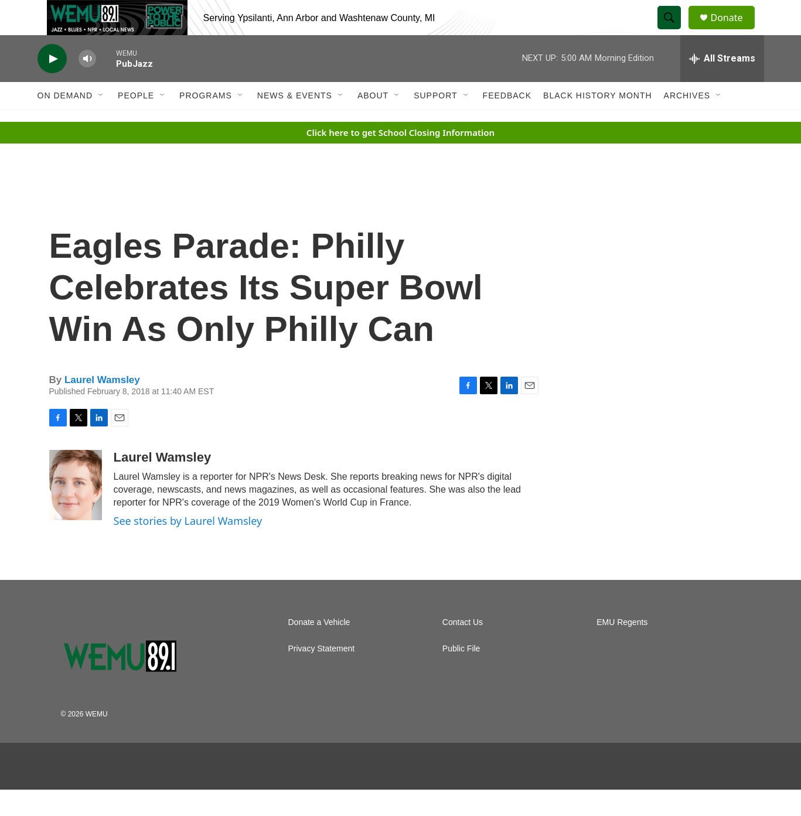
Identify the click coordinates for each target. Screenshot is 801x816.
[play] (52, 85)
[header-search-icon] (675, 31)
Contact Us (462, 648)
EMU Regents (622, 648)
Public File (461, 675)
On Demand (65, 122)
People (136, 122)
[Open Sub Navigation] (101, 122)
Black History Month (597, 122)
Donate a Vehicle (319, 648)
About (372, 122)
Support (435, 122)
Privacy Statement (321, 675)
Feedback (507, 122)
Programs (205, 122)
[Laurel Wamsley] (75, 511)
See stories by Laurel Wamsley (188, 547)
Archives (687, 122)
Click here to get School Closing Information (400, 159)
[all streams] (722, 85)
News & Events (294, 122)
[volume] (87, 85)
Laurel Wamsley (102, 406)
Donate (734, 31)
